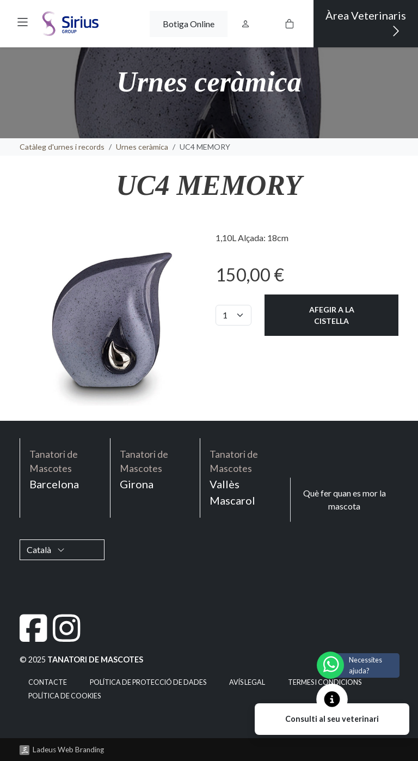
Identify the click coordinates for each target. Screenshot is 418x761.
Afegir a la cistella (331, 315)
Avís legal (247, 682)
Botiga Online (188, 24)
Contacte (47, 682)
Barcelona (65, 469)
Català (46, 549)
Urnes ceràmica (142, 146)
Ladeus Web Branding (68, 749)
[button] (22, 22)
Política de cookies (64, 696)
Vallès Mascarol (245, 477)
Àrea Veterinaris (365, 24)
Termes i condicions (324, 682)
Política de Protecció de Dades (148, 682)
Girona (155, 469)
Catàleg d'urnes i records (62, 146)
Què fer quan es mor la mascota (344, 499)
